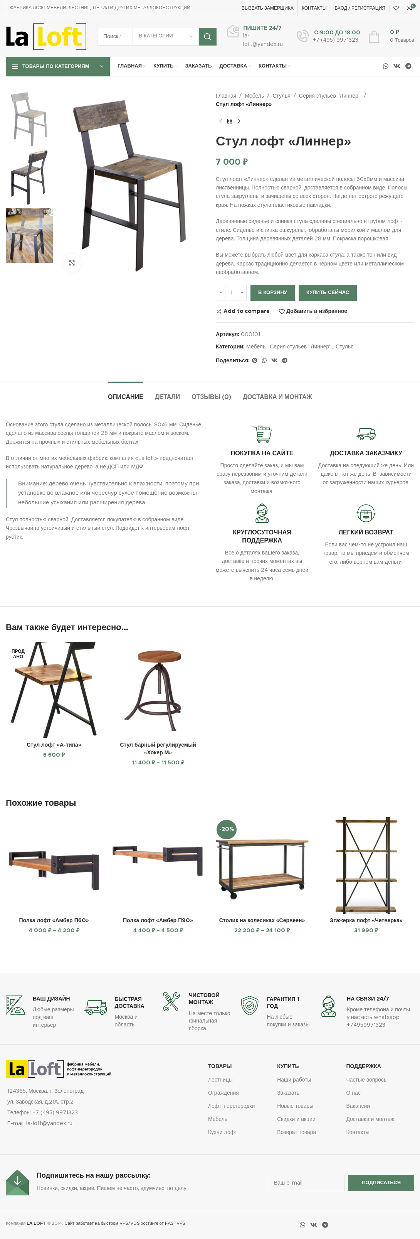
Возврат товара (296, 1132)
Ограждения (223, 1093)
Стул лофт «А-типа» (54, 745)
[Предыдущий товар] (220, 121)
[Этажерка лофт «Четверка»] (366, 865)
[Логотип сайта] (46, 36)
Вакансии (358, 1106)
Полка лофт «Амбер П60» (54, 920)
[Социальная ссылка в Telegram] (408, 66)
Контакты (357, 1132)
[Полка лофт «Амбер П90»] (158, 865)
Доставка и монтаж (370, 1119)
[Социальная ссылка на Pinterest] (255, 360)
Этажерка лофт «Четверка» (365, 920)
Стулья (281, 96)
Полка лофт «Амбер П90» (158, 920)
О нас (353, 1093)
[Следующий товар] (239, 121)
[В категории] (166, 36)
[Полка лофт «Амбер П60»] (54, 865)
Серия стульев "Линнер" (330, 96)
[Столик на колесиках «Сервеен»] (262, 865)
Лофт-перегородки (231, 1106)
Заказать (288, 1093)
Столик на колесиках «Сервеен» (262, 920)
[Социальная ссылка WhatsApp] (385, 66)
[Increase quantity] (242, 293)
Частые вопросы (367, 1080)
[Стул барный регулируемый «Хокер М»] (158, 690)
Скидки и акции (296, 1119)
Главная (226, 96)
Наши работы (294, 1080)
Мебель (254, 96)
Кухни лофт (222, 1132)
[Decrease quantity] (220, 293)
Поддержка (363, 1066)
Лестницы (220, 1080)
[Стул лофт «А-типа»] (54, 690)
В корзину (272, 292)
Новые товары (295, 1106)
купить (288, 1066)
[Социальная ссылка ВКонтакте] (397, 66)
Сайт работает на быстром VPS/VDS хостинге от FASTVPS (124, 1223)
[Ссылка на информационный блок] (255, 36)
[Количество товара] (231, 293)
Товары (220, 1066)
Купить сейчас (327, 292)
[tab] (125, 393)
